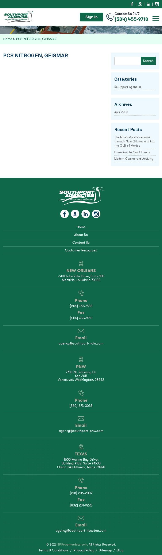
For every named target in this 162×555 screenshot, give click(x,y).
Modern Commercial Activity (133, 159)
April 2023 (121, 112)
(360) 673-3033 (81, 406)
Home (81, 227)
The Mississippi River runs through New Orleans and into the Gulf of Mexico (134, 141)
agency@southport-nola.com (81, 343)
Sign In (91, 17)
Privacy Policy (83, 550)
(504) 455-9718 (131, 19)
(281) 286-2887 (81, 493)
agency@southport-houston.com (81, 530)
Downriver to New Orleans (132, 152)
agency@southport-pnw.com (81, 431)
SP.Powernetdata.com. (72, 545)
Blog (120, 550)
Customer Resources (81, 250)
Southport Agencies (128, 87)
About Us (81, 235)
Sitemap (105, 550)
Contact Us (81, 242)
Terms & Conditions (54, 550)
